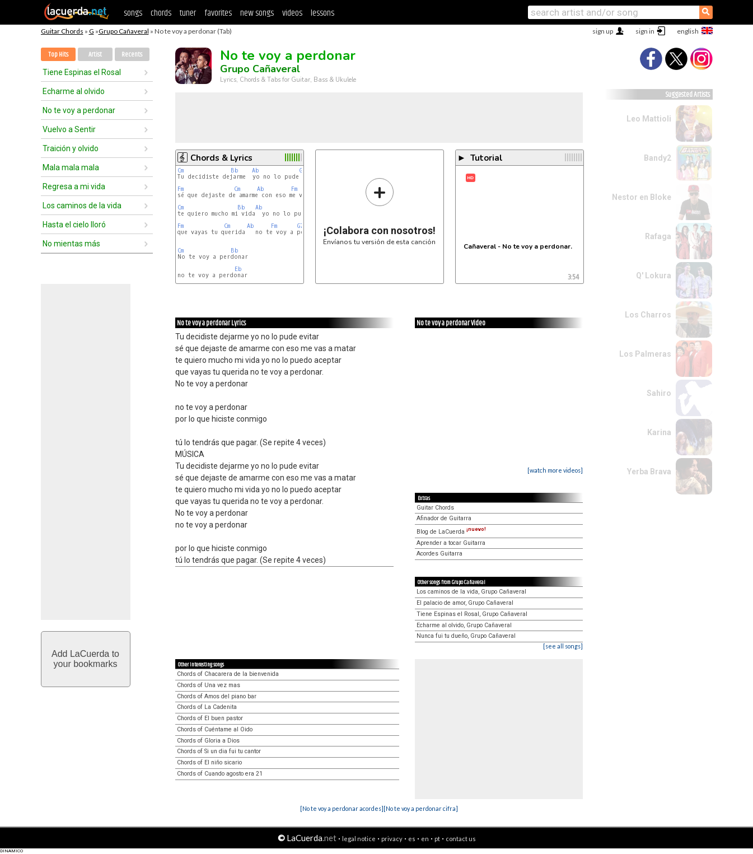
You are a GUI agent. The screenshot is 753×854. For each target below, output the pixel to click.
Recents (131, 54)
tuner (188, 13)
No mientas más (71, 243)
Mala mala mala (71, 167)
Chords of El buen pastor (210, 718)
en (425, 838)
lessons (322, 13)
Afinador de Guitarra (444, 518)
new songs (257, 13)
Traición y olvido (71, 148)
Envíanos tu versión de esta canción (379, 211)
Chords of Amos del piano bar (216, 696)
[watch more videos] (555, 470)
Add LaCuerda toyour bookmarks (85, 659)
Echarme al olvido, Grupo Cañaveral (464, 625)
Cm (180, 170)
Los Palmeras (645, 353)
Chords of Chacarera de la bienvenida (228, 674)
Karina (659, 432)
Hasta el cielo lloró (74, 224)
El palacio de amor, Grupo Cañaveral (465, 602)
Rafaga (658, 236)
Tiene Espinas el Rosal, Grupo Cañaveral (472, 614)
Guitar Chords (62, 31)
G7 (300, 226)
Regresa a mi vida (74, 186)
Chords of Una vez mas (208, 685)
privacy (392, 838)
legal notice (359, 838)
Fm (180, 189)
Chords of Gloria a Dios (208, 740)
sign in (644, 31)
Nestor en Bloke (641, 197)
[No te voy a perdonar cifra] (420, 808)
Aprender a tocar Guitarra (451, 543)
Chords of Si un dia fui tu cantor (219, 751)
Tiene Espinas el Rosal (82, 72)
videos (292, 13)
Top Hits (58, 54)
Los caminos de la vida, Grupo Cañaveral (471, 591)
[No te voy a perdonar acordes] (341, 808)
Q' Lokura (653, 275)
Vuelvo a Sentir (69, 129)
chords (161, 13)
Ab (255, 170)
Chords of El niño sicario (209, 762)
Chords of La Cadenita (207, 707)
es (411, 838)
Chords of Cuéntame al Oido (214, 729)
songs (133, 13)
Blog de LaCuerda (451, 531)
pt (437, 838)
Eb (238, 269)
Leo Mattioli (648, 118)
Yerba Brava (649, 471)
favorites (218, 13)
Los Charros (648, 314)
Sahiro (659, 393)
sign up (602, 31)
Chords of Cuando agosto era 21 (220, 773)
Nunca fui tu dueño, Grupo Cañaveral (466, 636)
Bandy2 (657, 157)
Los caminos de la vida (82, 205)
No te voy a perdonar (79, 110)
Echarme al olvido (74, 91)
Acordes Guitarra (439, 553)
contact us (461, 838)
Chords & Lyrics (221, 158)
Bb (234, 170)
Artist (95, 54)
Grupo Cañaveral (124, 31)
